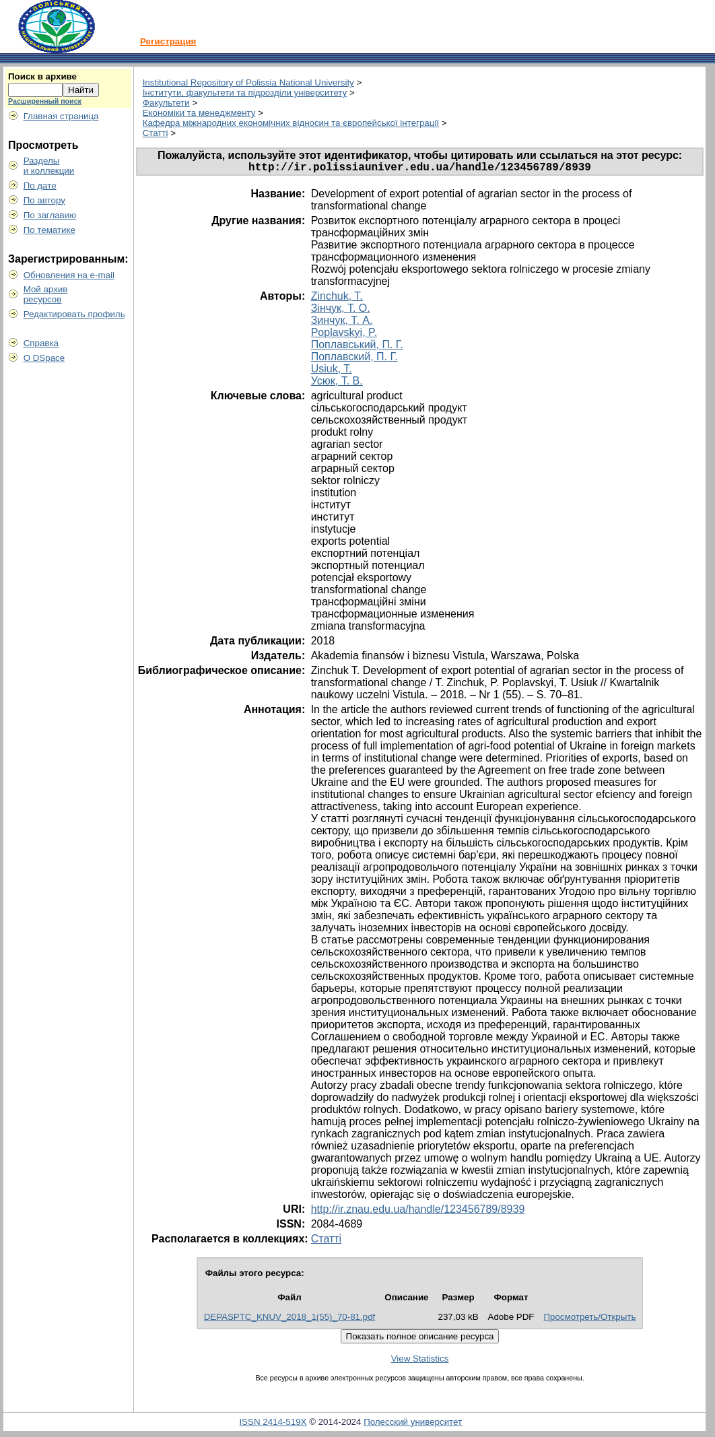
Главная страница (61, 116)
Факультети (166, 103)
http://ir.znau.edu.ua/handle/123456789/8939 (418, 1211)
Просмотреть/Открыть (589, 1319)
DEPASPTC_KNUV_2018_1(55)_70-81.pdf (290, 1319)
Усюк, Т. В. (337, 383)
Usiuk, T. (331, 371)
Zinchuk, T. (337, 298)
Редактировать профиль (74, 314)
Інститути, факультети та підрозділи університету (245, 93)
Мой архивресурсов (46, 294)
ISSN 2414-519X (272, 1424)
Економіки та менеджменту (199, 113)
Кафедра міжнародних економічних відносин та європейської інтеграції (291, 123)
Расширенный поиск (44, 101)
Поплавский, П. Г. (354, 359)
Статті (155, 133)
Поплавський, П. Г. (357, 347)
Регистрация (168, 41)
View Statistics (420, 1361)
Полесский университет (413, 1424)
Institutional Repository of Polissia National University (248, 82)
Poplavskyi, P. (344, 335)
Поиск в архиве (42, 76)
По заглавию (50, 215)
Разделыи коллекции (49, 166)
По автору (44, 200)
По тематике (49, 230)
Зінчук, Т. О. (340, 310)
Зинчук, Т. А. (342, 323)
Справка (41, 343)
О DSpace (44, 358)
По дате (40, 185)
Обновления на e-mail (69, 275)
